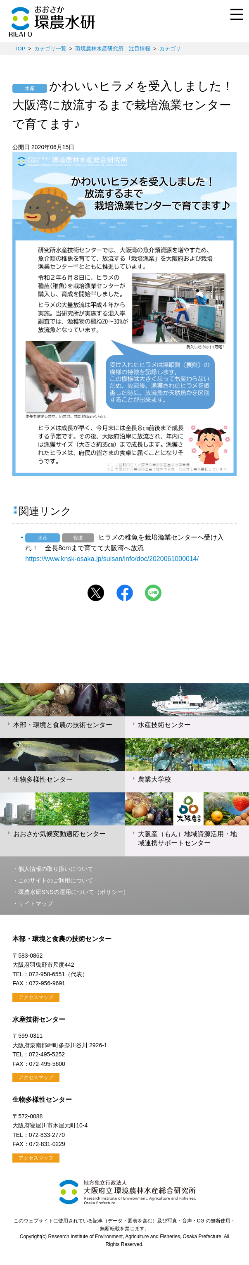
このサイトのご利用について (55, 880)
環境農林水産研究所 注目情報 (112, 48)
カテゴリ (170, 48)
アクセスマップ (36, 997)
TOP (19, 48)
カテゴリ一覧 (50, 48)
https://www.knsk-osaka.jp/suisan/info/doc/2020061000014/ (112, 558)
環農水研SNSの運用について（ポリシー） (73, 892)
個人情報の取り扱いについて (55, 869)
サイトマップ (35, 903)
